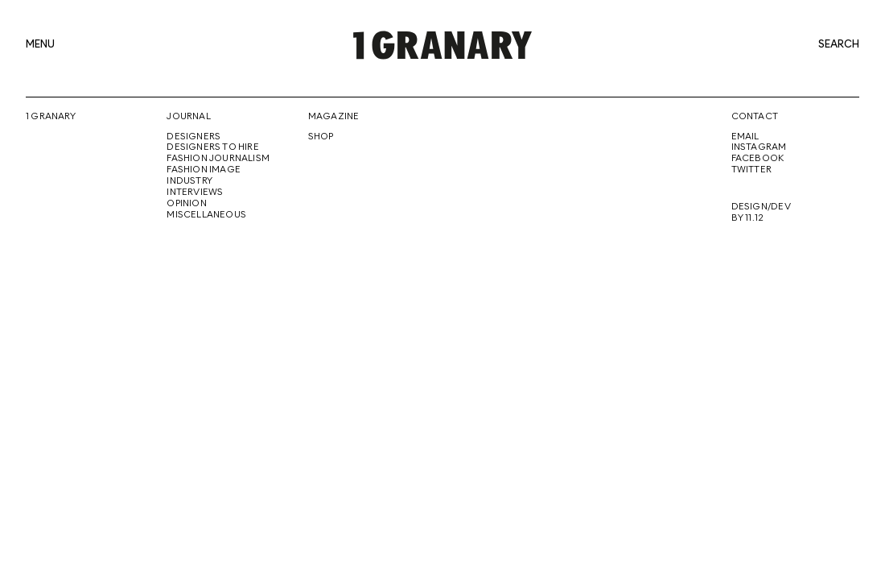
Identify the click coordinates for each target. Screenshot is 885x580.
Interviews (195, 192)
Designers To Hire (213, 147)
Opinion (186, 204)
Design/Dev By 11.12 (761, 212)
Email (745, 137)
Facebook (757, 159)
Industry (189, 181)
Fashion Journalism (218, 159)
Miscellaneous (206, 215)
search (838, 45)
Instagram (759, 147)
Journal (188, 117)
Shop (321, 137)
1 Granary (51, 117)
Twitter (751, 170)
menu (40, 45)
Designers (193, 137)
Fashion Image (204, 170)
